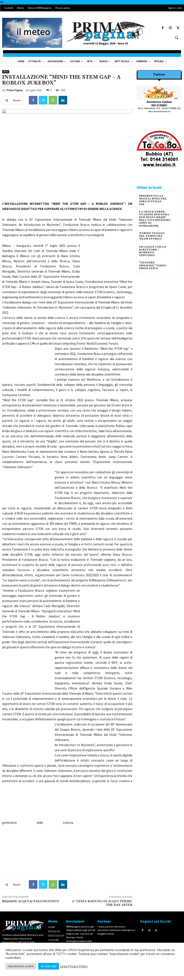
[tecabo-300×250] (159, 172)
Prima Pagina (14, 90)
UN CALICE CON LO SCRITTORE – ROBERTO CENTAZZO (152, 251)
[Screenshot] (159, 119)
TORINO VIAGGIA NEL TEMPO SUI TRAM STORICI (152, 236)
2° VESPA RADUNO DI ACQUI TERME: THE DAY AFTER (102, 903)
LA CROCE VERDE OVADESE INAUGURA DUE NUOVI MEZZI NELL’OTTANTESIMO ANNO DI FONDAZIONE (154, 219)
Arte (5, 71)
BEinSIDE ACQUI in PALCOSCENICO (30, 901)
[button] (176, 37)
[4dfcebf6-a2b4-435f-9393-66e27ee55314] (159, 424)
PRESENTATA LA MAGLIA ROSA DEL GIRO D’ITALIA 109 (153, 200)
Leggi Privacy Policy (74, 966)
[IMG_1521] (159, 326)
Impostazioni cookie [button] (21, 966)
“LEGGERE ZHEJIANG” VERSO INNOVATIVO (152, 265)
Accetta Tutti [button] (48, 966)
